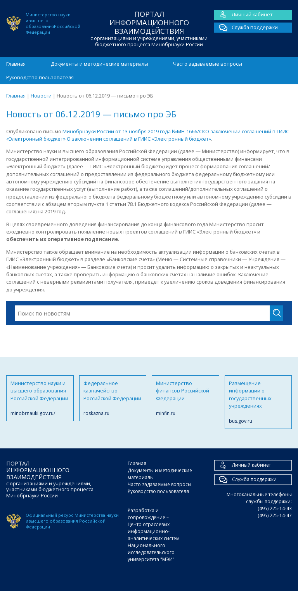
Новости (41, 95)
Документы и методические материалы (99, 63)
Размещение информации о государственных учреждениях (258, 402)
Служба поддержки (246, 27)
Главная (16, 63)
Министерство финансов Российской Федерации (185, 398)
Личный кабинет (243, 15)
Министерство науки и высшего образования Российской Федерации (39, 398)
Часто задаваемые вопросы (207, 63)
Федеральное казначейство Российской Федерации (112, 398)
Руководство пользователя (40, 77)
